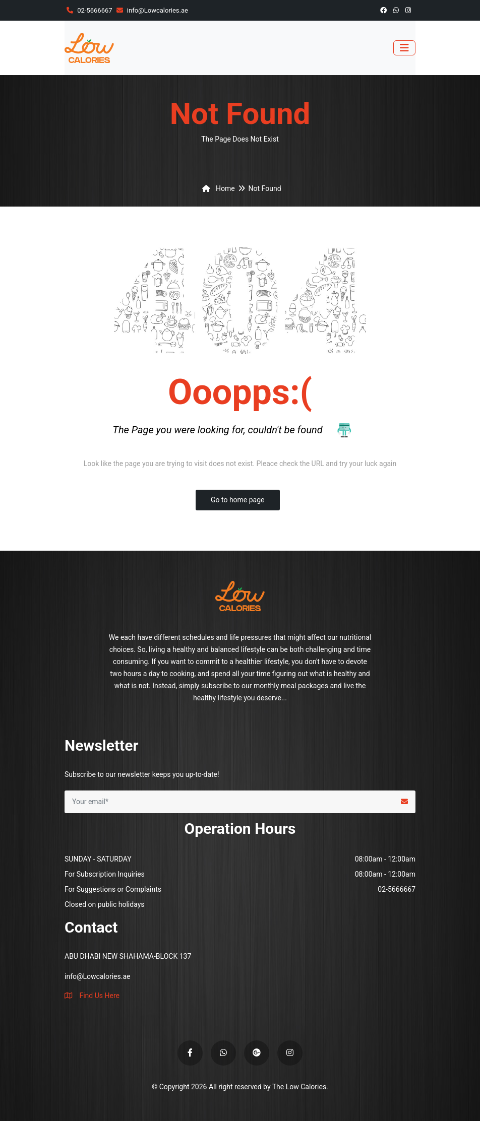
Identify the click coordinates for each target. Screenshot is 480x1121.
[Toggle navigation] (404, 47)
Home (216, 188)
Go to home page (238, 500)
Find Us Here (92, 996)
